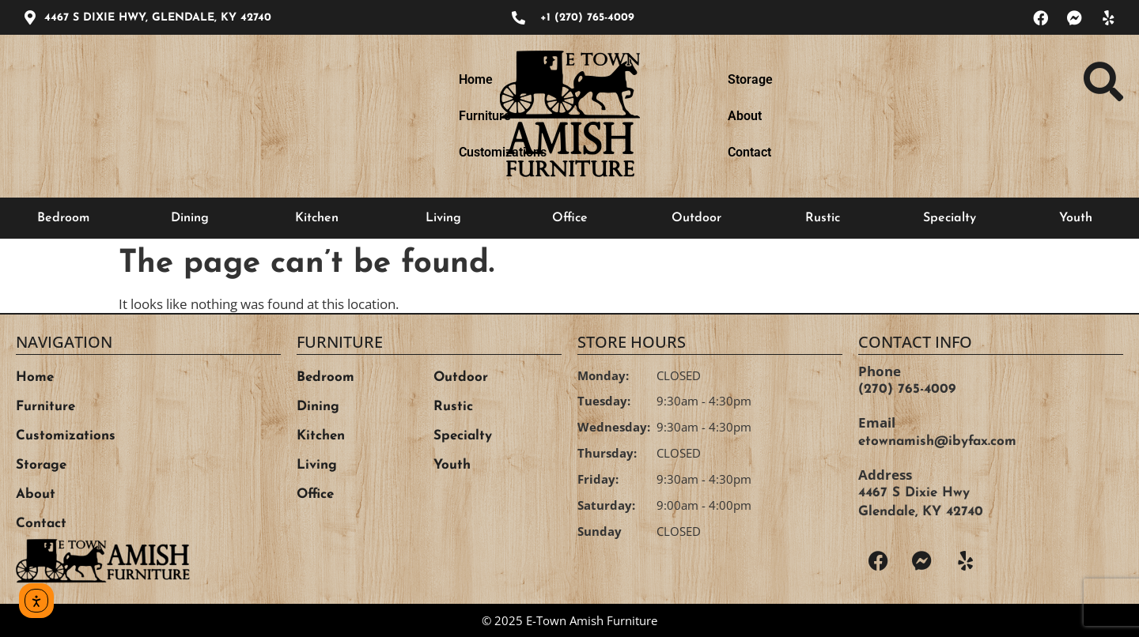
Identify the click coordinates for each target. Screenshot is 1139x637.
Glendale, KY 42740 (920, 511)
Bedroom (63, 218)
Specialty (949, 218)
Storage (750, 115)
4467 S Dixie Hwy (914, 492)
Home (159, 115)
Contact (923, 115)
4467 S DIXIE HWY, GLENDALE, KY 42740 (157, 18)
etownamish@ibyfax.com (937, 441)
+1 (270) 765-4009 (587, 18)
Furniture (250, 115)
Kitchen (317, 218)
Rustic (822, 218)
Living (443, 218)
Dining (190, 218)
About (837, 115)
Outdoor (696, 218)
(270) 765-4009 (906, 389)
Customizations (367, 115)
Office (570, 218)
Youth (1075, 218)
